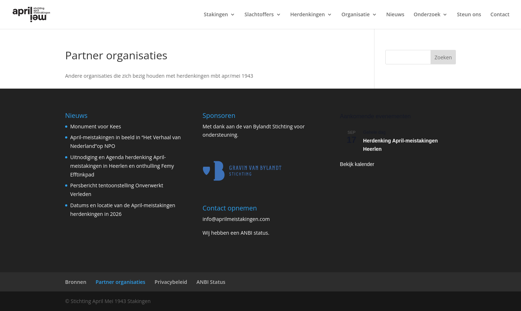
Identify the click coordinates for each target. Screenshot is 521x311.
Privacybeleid (170, 281)
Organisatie (356, 15)
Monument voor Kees (95, 126)
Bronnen (75, 281)
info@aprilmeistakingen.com (236, 219)
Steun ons (469, 15)
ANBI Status (210, 281)
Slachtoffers (259, 15)
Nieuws (395, 15)
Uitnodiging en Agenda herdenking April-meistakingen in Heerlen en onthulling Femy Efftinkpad (122, 166)
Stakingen (216, 15)
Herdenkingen (307, 15)
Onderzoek (427, 15)
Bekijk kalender (357, 164)
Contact (500, 15)
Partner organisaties (120, 281)
